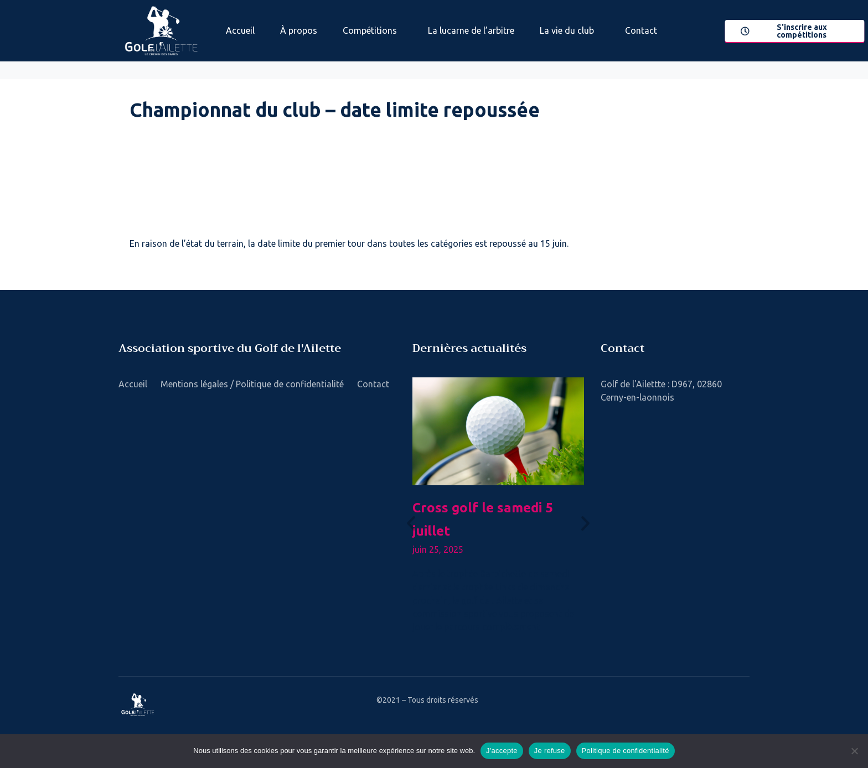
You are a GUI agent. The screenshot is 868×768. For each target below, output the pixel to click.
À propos (298, 30)
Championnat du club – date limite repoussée (335, 109)
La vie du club (567, 30)
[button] (411, 522)
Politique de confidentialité (625, 750)
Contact (641, 30)
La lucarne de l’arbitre (471, 30)
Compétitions (370, 30)
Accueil (240, 30)
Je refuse (549, 750)
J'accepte (502, 750)
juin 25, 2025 (437, 549)
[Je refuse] (854, 750)
